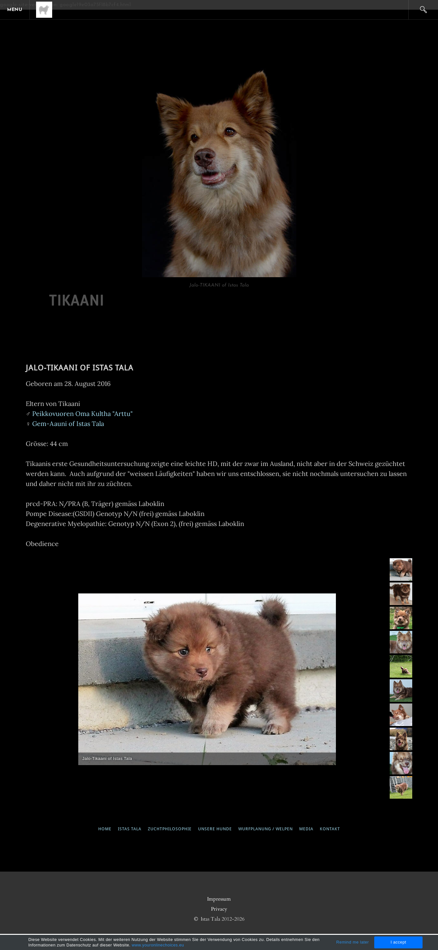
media (305, 829)
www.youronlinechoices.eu (158, 945)
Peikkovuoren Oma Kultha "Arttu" (82, 413)
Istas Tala (129, 829)
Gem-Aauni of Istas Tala (68, 423)
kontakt (330, 829)
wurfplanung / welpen (265, 829)
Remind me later (352, 942)
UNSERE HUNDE (215, 829)
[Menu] (16, 9)
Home (108, 829)
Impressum (219, 899)
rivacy (220, 909)
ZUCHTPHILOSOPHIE (170, 829)
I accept (398, 942)
